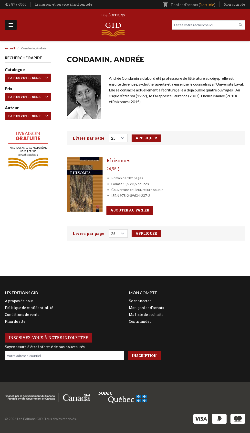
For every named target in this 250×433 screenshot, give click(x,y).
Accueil (10, 48)
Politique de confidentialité (29, 307)
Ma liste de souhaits (146, 314)
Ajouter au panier (129, 210)
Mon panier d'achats (146, 307)
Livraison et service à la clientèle (63, 4)
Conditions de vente (22, 314)
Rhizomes (118, 160)
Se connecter (140, 301)
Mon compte (234, 4)
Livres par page (88, 138)
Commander (140, 321)
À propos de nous (19, 301)
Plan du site (15, 321)
